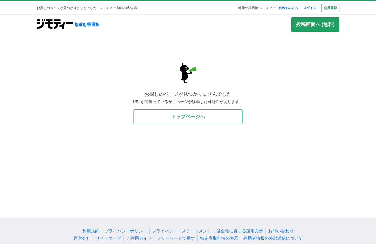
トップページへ (188, 116)
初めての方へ (288, 8)
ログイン (309, 8)
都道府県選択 (87, 24)
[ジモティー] (55, 24)
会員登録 (330, 8)
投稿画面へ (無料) (315, 24)
